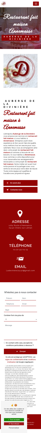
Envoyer (23, 348)
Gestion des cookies (27, 424)
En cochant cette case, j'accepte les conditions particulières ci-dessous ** (20, 341)
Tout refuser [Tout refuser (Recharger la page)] (14, 424)
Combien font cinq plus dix (14, 312)
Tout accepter (14, 419)
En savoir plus (13, 183)
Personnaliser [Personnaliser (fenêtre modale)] (14, 428)
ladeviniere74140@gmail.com (20, 268)
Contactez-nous (14, 190)
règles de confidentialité (14, 357)
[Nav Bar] (36, 4)
